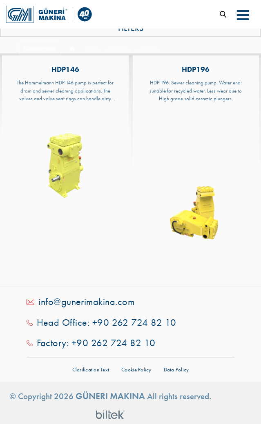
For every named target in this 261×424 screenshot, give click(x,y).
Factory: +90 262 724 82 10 (96, 343)
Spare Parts (119, 49)
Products (92, 49)
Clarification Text (90, 369)
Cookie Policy (136, 369)
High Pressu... (149, 49)
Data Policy (176, 369)
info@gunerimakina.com (86, 302)
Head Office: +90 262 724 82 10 (106, 322)
